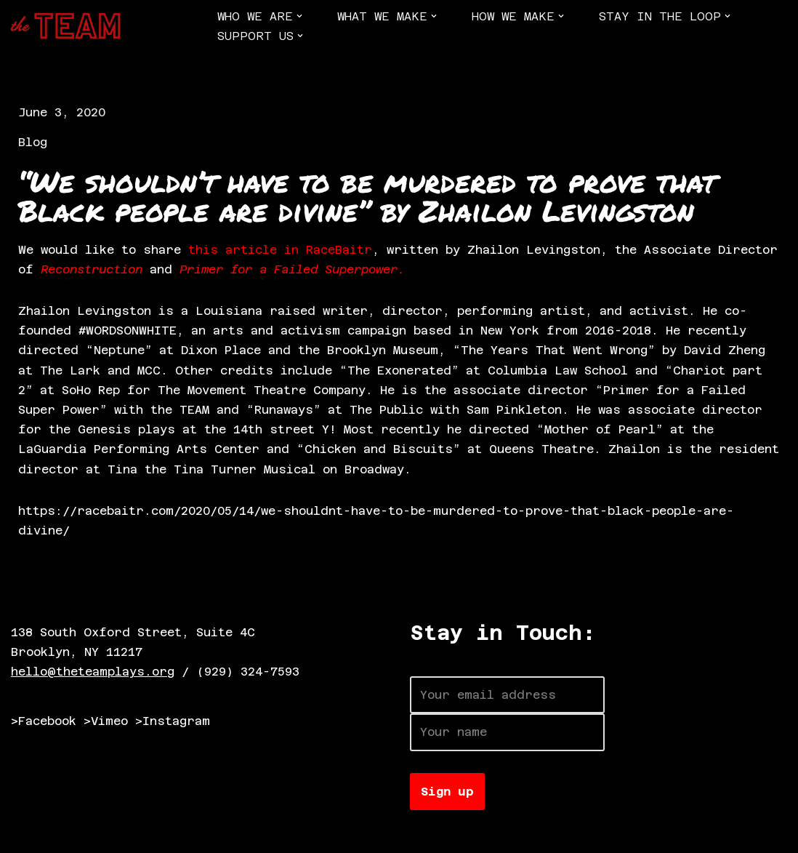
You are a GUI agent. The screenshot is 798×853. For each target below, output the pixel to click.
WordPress (178, 834)
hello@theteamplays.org (92, 671)
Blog (32, 142)
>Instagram (172, 721)
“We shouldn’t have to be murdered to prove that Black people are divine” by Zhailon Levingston (367, 196)
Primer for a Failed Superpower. (292, 269)
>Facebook (43, 721)
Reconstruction (91, 269)
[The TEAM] (65, 26)
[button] (299, 16)
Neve (25, 834)
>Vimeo (106, 721)
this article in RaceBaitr (280, 250)
